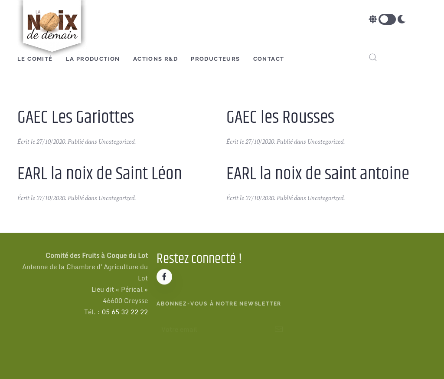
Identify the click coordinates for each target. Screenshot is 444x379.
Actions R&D (155, 59)
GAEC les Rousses (280, 118)
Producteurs (215, 59)
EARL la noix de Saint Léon (99, 174)
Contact (268, 59)
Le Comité (35, 59)
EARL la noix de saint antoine (317, 174)
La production (93, 59)
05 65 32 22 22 (125, 311)
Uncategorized (116, 141)
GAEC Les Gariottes (75, 118)
